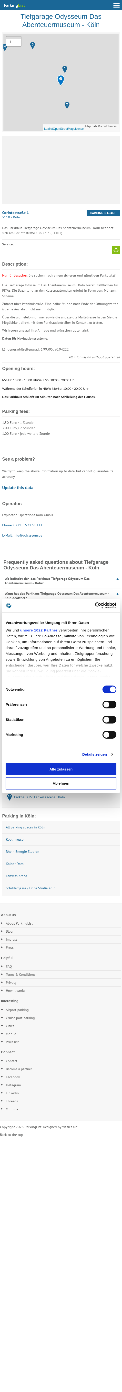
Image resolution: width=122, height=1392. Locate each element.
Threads (12, 1101)
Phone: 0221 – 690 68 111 (22, 525)
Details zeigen (94, 754)
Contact (11, 1061)
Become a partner (19, 1069)
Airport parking (17, 1010)
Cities (10, 1026)
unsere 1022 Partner (39, 630)
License (79, 128)
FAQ (9, 966)
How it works (15, 990)
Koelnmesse (14, 839)
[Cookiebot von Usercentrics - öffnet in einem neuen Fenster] (95, 605)
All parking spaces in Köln (25, 827)
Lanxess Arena (16, 876)
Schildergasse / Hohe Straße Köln (30, 888)
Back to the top (11, 1134)
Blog (9, 931)
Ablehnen (61, 783)
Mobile (11, 1034)
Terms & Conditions (20, 974)
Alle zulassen (60, 769)
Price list (12, 1042)
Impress (11, 939)
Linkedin (12, 1093)
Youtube (12, 1109)
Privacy (11, 982)
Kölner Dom (14, 864)
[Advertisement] (61, 170)
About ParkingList (19, 923)
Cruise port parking (20, 1018)
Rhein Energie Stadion (22, 851)
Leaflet (48, 128)
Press (10, 947)
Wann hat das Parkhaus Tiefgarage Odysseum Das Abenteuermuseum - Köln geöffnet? (57, 595)
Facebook (13, 1077)
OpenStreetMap (63, 128)
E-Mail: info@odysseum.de (22, 535)
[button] (60, 80)
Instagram (13, 1085)
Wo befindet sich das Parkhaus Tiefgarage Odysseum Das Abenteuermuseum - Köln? (47, 580)
